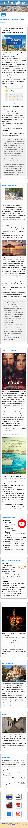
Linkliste (13, 571)
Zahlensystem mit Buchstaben (11, 595)
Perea (8, 633)
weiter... (5, 125)
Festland (16, 287)
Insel (10, 289)
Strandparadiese (7, 775)
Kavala (22, 549)
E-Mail (10, 766)
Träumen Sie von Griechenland (11, 740)
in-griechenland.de (15, 824)
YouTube (5, 430)
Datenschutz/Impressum (7, 823)
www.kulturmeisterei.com (6, 435)
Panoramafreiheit (9, 339)
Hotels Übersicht (6, 706)
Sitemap (17, 294)
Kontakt (16, 823)
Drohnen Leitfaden (12, 337)
